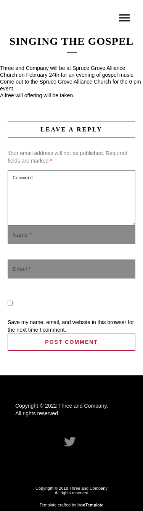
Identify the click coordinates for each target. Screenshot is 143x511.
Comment (71, 197)
